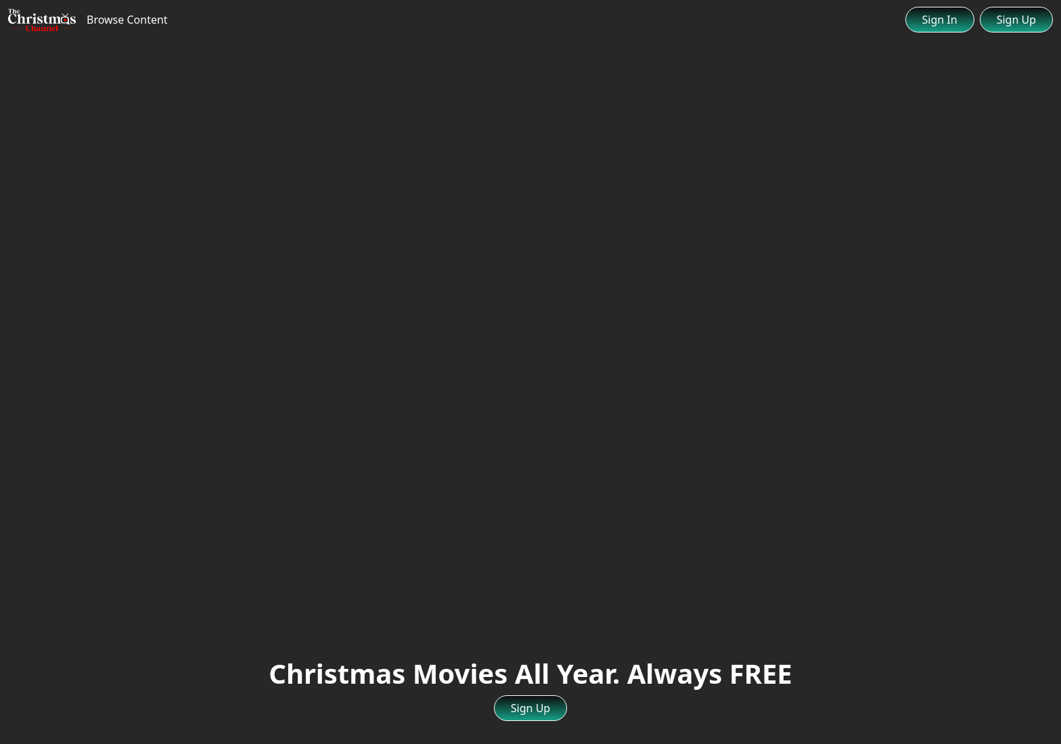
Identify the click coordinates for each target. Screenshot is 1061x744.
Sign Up (1016, 19)
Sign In (939, 19)
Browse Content (127, 19)
